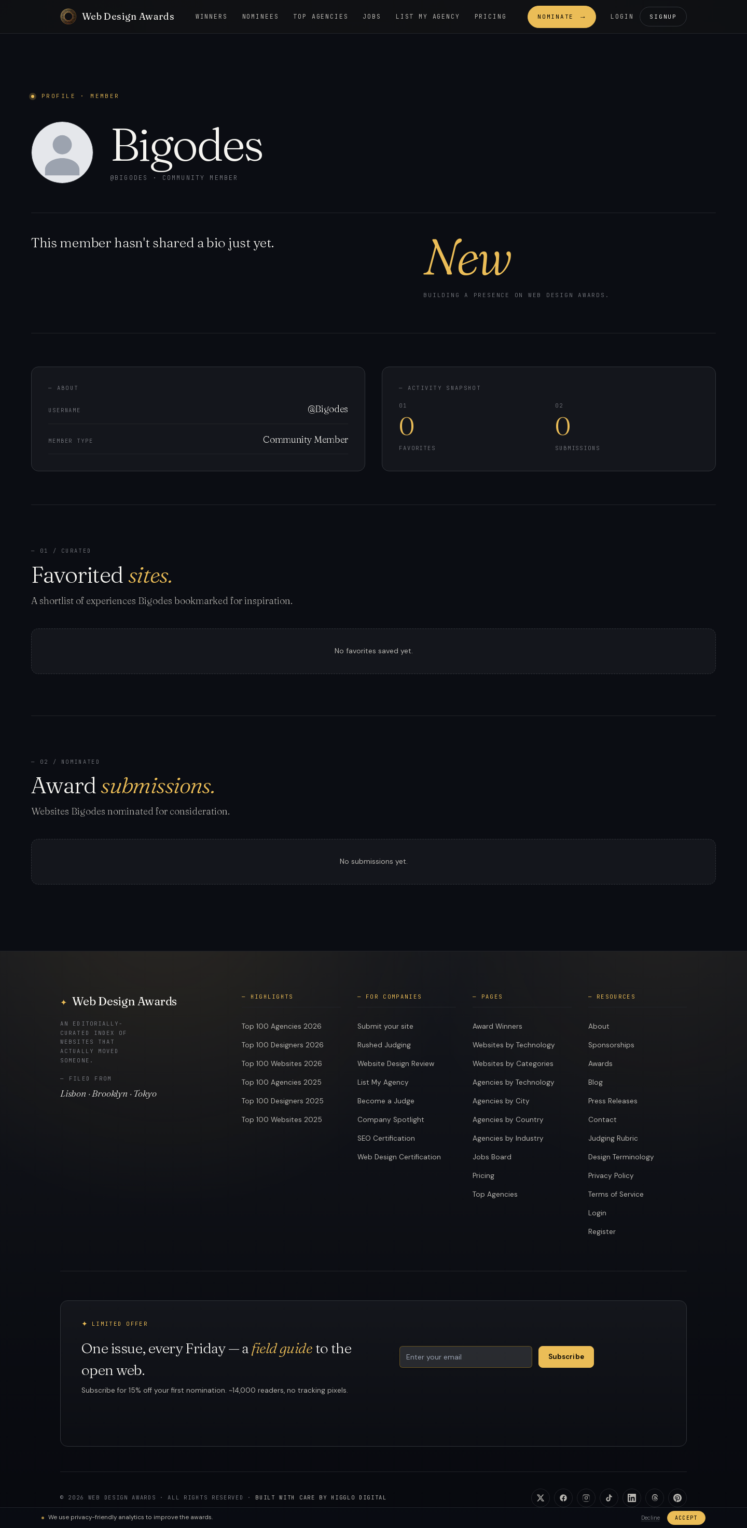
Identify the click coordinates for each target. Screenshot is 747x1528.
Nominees (260, 16)
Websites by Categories (513, 1063)
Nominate (561, 16)
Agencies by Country (508, 1119)
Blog (595, 1082)
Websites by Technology (514, 1045)
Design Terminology (621, 1157)
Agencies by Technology (514, 1082)
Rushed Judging (384, 1045)
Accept (686, 1518)
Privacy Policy (611, 1175)
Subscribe (566, 1356)
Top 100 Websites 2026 (282, 1063)
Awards (600, 1063)
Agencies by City (501, 1101)
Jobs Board (492, 1157)
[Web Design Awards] (117, 16)
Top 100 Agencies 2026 (282, 1026)
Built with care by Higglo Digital (320, 1497)
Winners (212, 16)
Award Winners (497, 1026)
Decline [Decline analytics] (650, 1517)
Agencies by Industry (508, 1138)
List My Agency (383, 1082)
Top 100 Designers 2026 (283, 1045)
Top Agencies (320, 16)
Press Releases (613, 1101)
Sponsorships (611, 1045)
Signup (663, 16)
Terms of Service (616, 1194)
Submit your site (385, 1026)
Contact (602, 1119)
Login (622, 16)
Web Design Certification (399, 1157)
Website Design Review (395, 1063)
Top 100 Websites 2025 (282, 1119)
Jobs (372, 16)
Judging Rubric (613, 1138)
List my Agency (428, 16)
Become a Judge (385, 1101)
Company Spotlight (390, 1119)
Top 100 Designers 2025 (283, 1101)
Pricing (491, 16)
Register (602, 1231)
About (599, 1026)
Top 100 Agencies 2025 (282, 1082)
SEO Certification (386, 1138)
